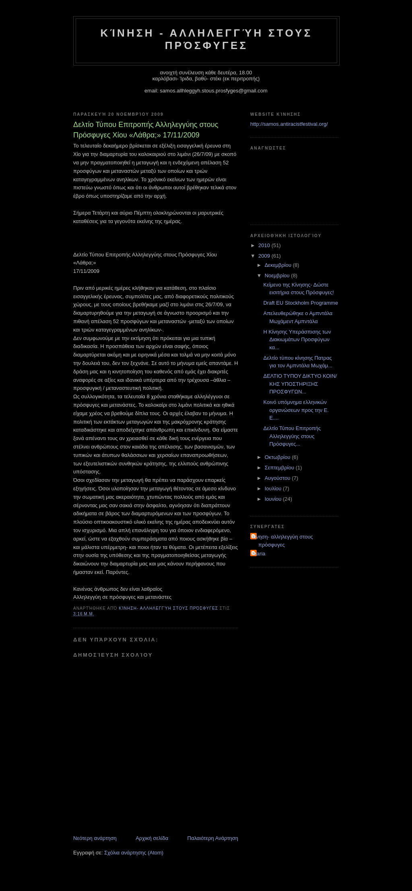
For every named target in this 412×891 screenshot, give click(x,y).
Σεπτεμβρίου (280, 468)
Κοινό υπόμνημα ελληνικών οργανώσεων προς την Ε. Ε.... (296, 410)
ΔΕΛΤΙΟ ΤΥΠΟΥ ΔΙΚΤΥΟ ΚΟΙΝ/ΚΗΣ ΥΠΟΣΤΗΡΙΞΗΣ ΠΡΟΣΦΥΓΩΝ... (300, 384)
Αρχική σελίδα (152, 838)
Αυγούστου (278, 478)
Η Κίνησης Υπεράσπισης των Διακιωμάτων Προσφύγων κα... (297, 339)
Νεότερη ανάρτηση (95, 838)
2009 (265, 256)
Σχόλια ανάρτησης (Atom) (133, 853)
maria (259, 554)
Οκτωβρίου (278, 457)
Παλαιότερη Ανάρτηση (212, 838)
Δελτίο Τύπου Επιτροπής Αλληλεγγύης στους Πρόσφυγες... (292, 436)
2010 (265, 245)
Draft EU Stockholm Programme (300, 303)
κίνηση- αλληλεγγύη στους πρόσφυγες (282, 541)
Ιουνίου (274, 499)
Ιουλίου (274, 488)
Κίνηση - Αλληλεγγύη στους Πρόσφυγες (207, 39)
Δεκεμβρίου (279, 265)
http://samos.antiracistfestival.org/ (289, 124)
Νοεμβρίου (278, 275)
